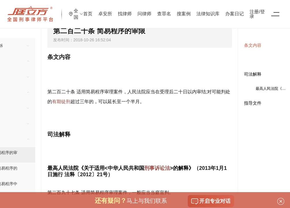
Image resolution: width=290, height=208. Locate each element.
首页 (109, 10)
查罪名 (186, 10)
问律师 (166, 10)
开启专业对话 (210, 201)
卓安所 (127, 10)
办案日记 (256, 10)
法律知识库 (229, 10)
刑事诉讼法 (157, 168)
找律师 (146, 10)
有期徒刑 (61, 101)
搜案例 (205, 10)
